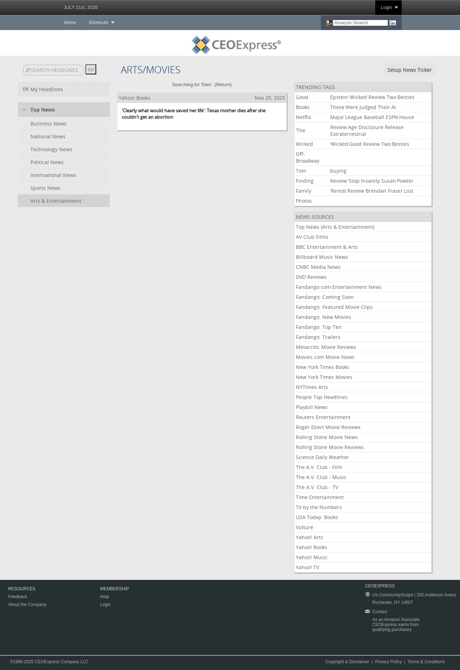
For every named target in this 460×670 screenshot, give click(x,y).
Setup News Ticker (409, 69)
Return (223, 84)
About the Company (27, 604)
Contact (379, 611)
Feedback (17, 596)
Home (70, 22)
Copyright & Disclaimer (347, 661)
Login (386, 7)
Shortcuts (98, 22)
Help (104, 596)
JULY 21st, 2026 (81, 7)
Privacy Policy (388, 661)
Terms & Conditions (426, 661)
